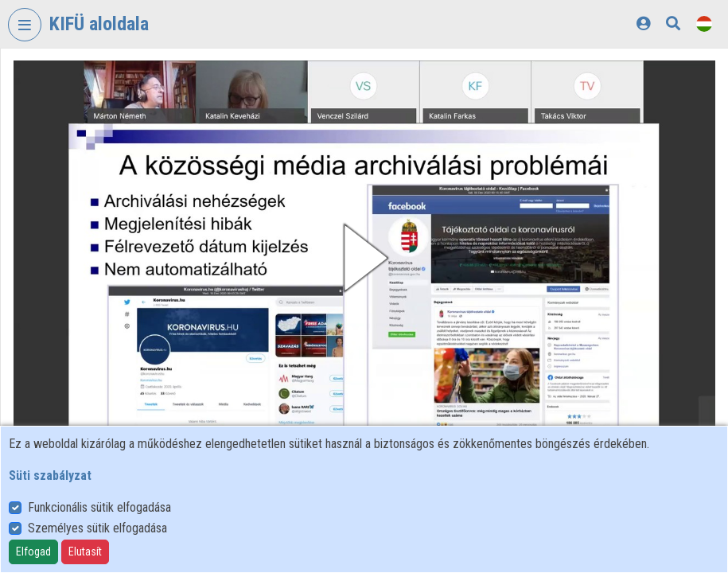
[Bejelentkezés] (643, 23)
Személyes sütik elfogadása (97, 528)
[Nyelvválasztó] (704, 23)
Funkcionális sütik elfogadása (99, 507)
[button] (364, 257)
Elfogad (33, 551)
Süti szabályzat (50, 475)
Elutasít (85, 551)
